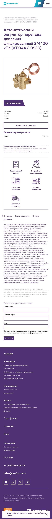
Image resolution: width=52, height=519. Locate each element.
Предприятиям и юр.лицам (13, 379)
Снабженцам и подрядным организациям (19, 372)
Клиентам (9, 361)
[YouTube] (6, 482)
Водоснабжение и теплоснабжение (16, 404)
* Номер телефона (9, 314)
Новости (9, 426)
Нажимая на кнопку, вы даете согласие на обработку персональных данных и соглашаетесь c (26, 332)
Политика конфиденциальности (15, 498)
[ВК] (20, 482)
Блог (6, 434)
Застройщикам (9, 369)
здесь (9, 515)
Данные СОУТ (9, 393)
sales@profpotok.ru (15, 473)
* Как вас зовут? (9, 306)
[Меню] (47, 3)
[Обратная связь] (39, 3)
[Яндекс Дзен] (13, 482)
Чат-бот (8, 458)
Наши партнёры (9, 450)
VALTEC (45, 116)
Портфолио (10, 418)
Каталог (8, 354)
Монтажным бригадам (12, 375)
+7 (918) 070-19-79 (14, 465)
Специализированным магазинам (16, 365)
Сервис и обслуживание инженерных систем (20, 408)
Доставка (7, 411)
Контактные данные (11, 447)
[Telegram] (27, 482)
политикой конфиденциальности (31, 333)
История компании (10, 390)
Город (5, 323)
